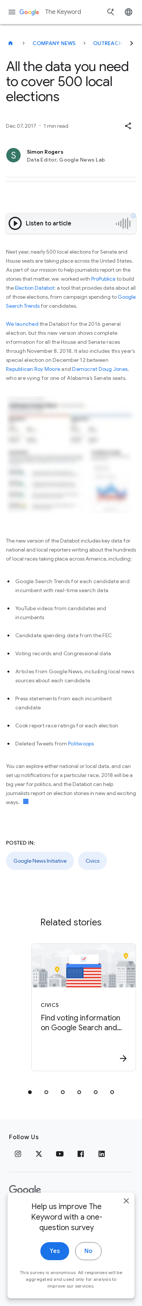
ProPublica (104, 278)
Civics (92, 860)
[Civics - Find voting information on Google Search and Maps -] (84, 1007)
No (88, 1266)
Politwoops (81, 743)
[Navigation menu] (11, 12)
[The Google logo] (25, 1190)
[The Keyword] (10, 43)
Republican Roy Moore (33, 369)
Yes (55, 1266)
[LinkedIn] (102, 1154)
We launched (22, 323)
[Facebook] (81, 1154)
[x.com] (39, 1154)
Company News (54, 43)
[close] (126, 1215)
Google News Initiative (40, 860)
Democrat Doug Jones (99, 369)
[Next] (132, 43)
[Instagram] (18, 1154)
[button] (128, 126)
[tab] (30, 1092)
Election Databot (34, 287)
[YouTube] (60, 1154)
